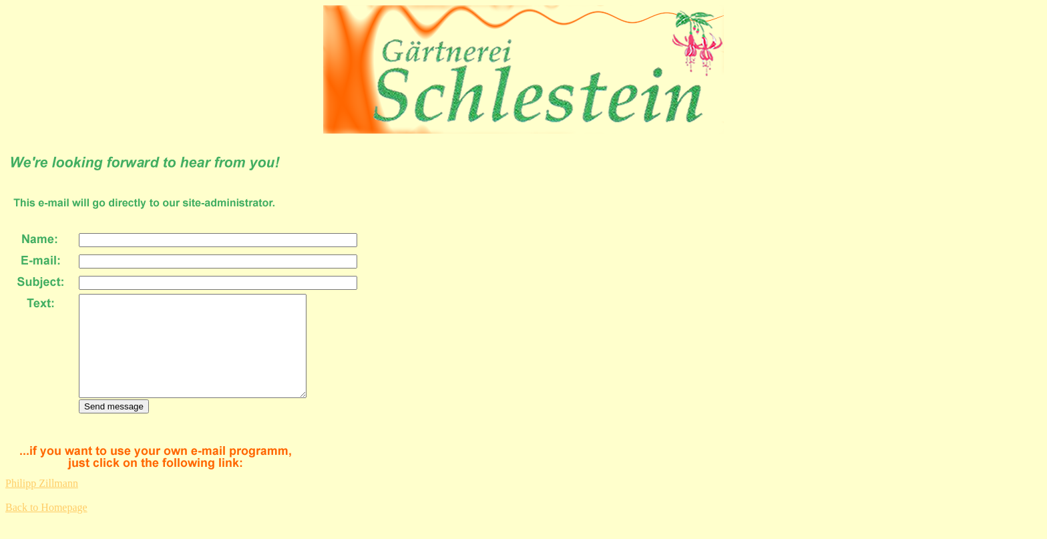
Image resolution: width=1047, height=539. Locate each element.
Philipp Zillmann (41, 503)
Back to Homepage (46, 527)
